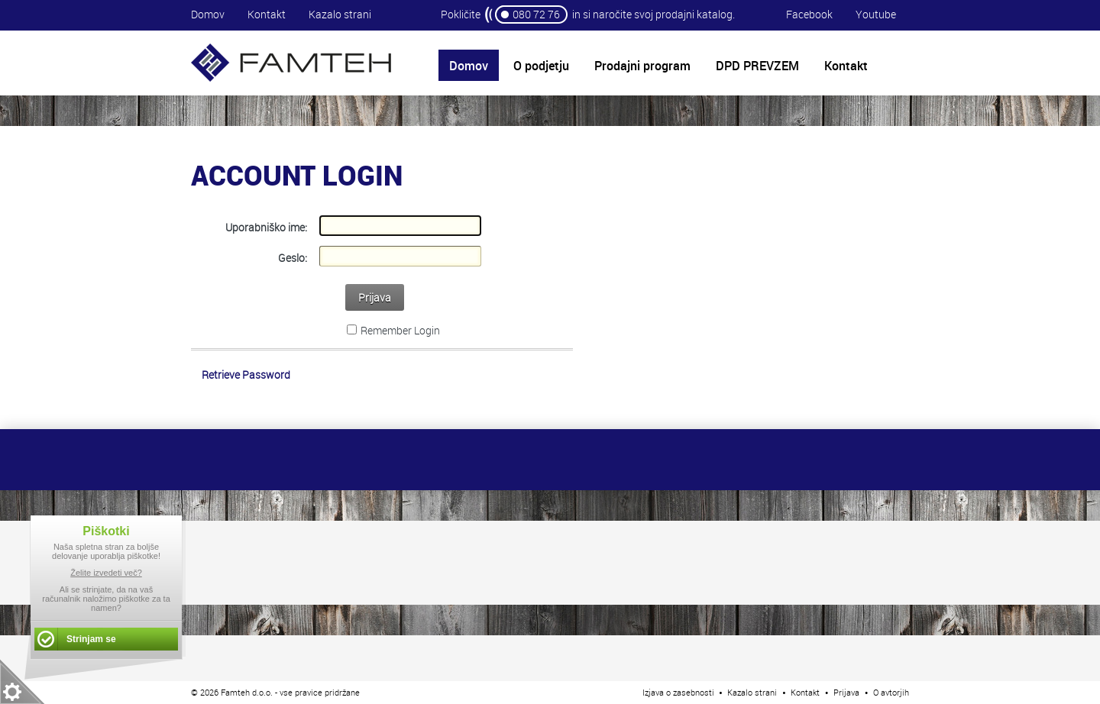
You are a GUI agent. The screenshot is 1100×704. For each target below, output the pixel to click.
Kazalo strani (340, 14)
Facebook (809, 14)
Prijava (374, 297)
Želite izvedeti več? (106, 572)
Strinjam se (91, 639)
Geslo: (292, 257)
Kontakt (266, 14)
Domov (208, 14)
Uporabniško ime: (266, 227)
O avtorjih (891, 692)
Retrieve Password (246, 374)
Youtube (876, 14)
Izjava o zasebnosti (678, 692)
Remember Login (400, 330)
